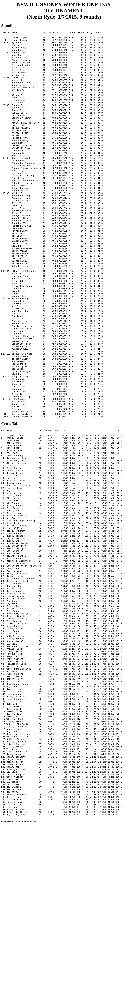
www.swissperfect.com (27, 976)
